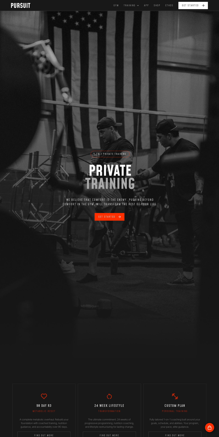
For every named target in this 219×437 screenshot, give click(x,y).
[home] (22, 5)
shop (157, 5)
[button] (131, 5)
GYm (116, 5)
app (146, 5)
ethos (169, 5)
